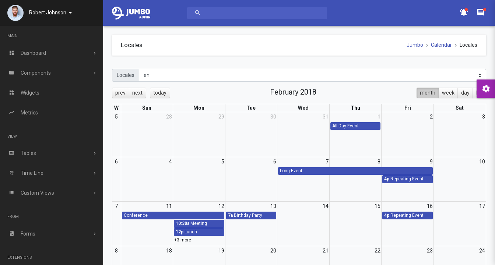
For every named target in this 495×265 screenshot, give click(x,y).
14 (326, 206)
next (137, 93)
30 (273, 117)
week (448, 93)
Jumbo (415, 45)
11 (169, 206)
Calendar (441, 45)
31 (326, 117)
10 (482, 162)
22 (377, 251)
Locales (125, 75)
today (159, 93)
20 (273, 251)
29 (221, 117)
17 (482, 206)
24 (482, 251)
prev (120, 93)
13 (273, 206)
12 (221, 206)
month (427, 93)
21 (326, 251)
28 (169, 117)
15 (377, 206)
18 (169, 251)
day (465, 93)
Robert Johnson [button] (48, 12)
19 (221, 251)
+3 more (182, 240)
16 (430, 206)
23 (430, 251)
